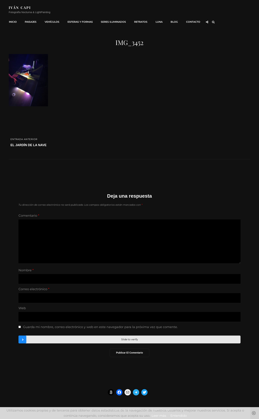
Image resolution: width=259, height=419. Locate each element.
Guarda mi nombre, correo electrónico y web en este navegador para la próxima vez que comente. (100, 326)
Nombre (26, 270)
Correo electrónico (33, 289)
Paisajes (30, 21)
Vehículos (51, 21)
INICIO (13, 21)
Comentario (28, 215)
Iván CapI (20, 7)
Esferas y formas (79, 21)
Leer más (159, 416)
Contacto (191, 21)
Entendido (178, 416)
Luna (157, 21)
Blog (172, 21)
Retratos (139, 21)
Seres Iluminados (112, 21)
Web (22, 307)
